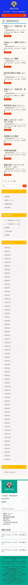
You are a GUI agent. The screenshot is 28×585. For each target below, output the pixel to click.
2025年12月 (8, 255)
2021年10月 (8, 437)
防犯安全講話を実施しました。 (15, 74)
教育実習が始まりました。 (15, 106)
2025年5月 (7, 280)
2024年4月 (7, 328)
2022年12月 (8, 386)
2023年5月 (7, 368)
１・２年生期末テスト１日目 (12, 224)
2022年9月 (7, 397)
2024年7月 (7, 317)
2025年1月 (7, 295)
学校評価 (7, 196)
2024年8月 (7, 313)
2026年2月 (7, 247)
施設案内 (3, 501)
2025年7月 (7, 273)
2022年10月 (8, 393)
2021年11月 (8, 434)
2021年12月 (8, 430)
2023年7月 (7, 361)
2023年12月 (8, 342)
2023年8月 (7, 357)
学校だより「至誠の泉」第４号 (15, 27)
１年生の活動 (8, 231)
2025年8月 (7, 269)
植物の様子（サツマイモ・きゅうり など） (15, 166)
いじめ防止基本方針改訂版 (10, 522)
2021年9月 (7, 441)
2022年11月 (8, 390)
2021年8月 (7, 444)
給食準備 (7, 227)
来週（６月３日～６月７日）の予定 (14, 121)
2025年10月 (8, 262)
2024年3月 (7, 331)
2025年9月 (7, 266)
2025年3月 (7, 288)
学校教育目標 (8, 204)
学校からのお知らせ (21, 30)
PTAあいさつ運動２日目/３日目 (15, 43)
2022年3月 (7, 419)
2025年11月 (8, 258)
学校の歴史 (8, 207)
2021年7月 (7, 448)
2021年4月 (7, 459)
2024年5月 (7, 324)
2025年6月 (7, 277)
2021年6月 (7, 452)
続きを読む (7, 36)
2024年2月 (7, 335)
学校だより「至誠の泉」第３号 (15, 90)
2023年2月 (7, 379)
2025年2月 (7, 291)
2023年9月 (7, 353)
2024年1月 (7, 339)
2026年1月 (7, 251)
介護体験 (7, 235)
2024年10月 (8, 306)
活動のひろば (6, 515)
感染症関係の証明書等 (9, 517)
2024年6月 (7, 320)
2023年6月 (7, 364)
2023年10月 (8, 350)
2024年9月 (7, 309)
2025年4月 (7, 284)
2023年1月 (7, 382)
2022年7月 (7, 404)
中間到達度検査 (10, 151)
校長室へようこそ (9, 200)
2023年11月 (8, 346)
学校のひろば (6, 520)
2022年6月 (7, 408)
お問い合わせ (6, 524)
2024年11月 (8, 302)
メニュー (4, 15)
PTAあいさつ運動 (11, 59)
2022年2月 (7, 423)
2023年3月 (7, 375)
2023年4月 (7, 371)
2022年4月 (7, 415)
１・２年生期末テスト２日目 (12, 220)
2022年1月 (7, 426)
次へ (14, 181)
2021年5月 (7, 455)
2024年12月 (8, 298)
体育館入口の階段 (11, 136)
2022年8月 (7, 401)
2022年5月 (7, 412)
